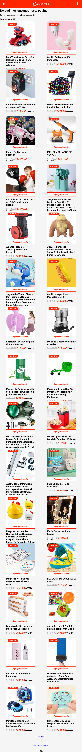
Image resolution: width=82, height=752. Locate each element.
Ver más (41, 736)
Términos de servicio (41, 746)
